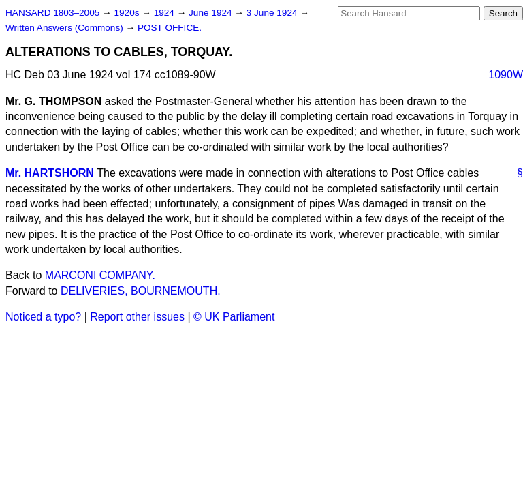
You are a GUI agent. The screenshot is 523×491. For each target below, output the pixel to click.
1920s (128, 13)
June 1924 (211, 13)
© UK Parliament (233, 317)
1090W (505, 74)
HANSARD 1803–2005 (52, 13)
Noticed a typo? (43, 317)
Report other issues (137, 317)
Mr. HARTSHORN (49, 173)
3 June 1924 (273, 13)
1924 (165, 13)
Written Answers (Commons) (65, 28)
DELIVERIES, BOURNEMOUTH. (141, 291)
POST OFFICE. (170, 28)
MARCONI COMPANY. (100, 275)
